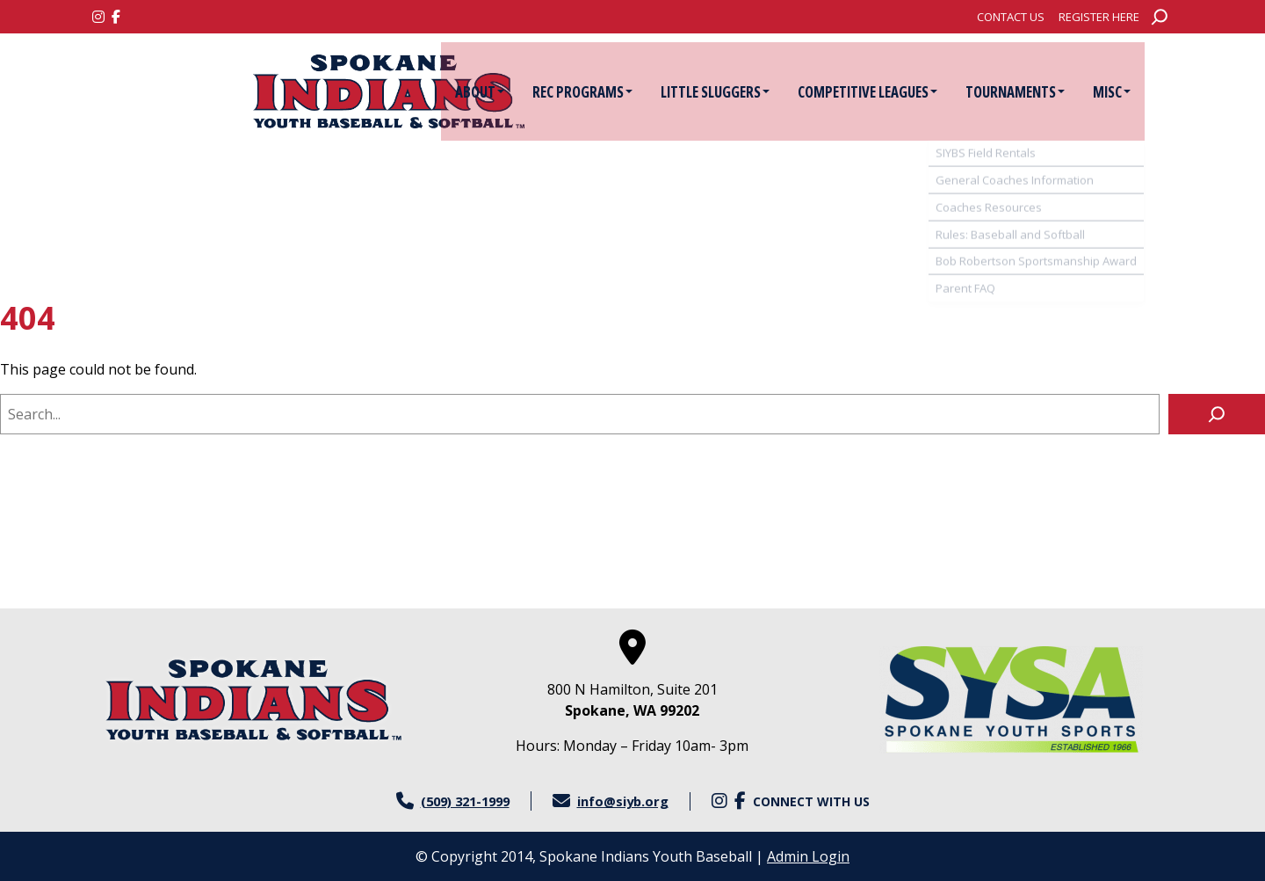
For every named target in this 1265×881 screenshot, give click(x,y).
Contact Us (1011, 17)
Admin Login (808, 856)
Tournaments (1043, 92)
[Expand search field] (1159, 16)
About (507, 92)
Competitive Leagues (895, 92)
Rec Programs (610, 92)
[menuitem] (1011, 17)
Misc (1140, 92)
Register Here (1099, 17)
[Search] (1216, 414)
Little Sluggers (743, 92)
